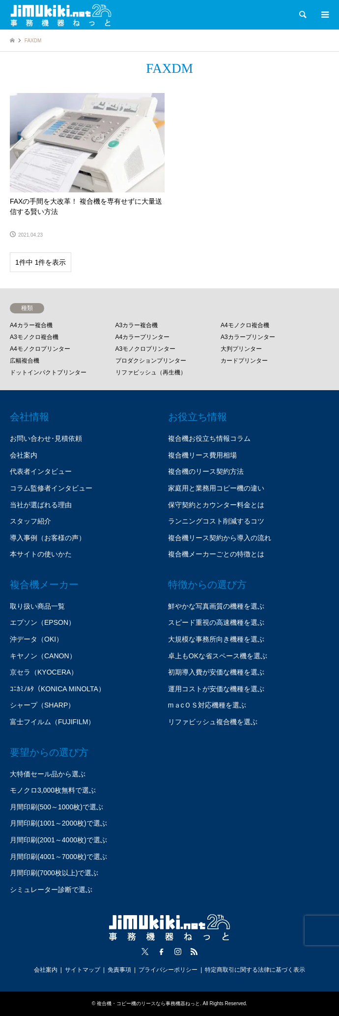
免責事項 (119, 969)
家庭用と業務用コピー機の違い (216, 488)
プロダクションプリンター (150, 360)
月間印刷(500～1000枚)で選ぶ (56, 807)
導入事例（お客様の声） (47, 538)
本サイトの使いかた (41, 554)
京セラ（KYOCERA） (44, 672)
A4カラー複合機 (31, 325)
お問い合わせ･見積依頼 (46, 438)
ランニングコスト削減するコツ (216, 521)
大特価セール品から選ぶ (47, 774)
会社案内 (23, 455)
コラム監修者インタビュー (51, 488)
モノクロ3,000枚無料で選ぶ (53, 790)
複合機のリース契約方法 (206, 471)
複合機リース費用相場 (202, 455)
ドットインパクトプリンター (48, 372)
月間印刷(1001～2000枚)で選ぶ (58, 823)
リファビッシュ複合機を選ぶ (212, 722)
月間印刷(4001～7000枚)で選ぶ (58, 857)
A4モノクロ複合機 (245, 325)
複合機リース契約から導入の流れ (219, 538)
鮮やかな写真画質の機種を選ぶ (216, 606)
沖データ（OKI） (36, 639)
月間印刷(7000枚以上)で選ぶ (54, 873)
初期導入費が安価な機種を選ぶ (216, 672)
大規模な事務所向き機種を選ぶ (216, 639)
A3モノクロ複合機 (34, 337)
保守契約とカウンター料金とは (216, 505)
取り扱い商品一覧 (37, 606)
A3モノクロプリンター (145, 348)
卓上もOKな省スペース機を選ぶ (217, 656)
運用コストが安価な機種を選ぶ (216, 689)
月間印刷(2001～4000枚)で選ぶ (58, 840)
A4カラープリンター (142, 337)
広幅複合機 (24, 360)
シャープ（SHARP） (42, 705)
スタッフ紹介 (30, 521)
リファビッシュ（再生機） (150, 372)
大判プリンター (241, 348)
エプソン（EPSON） (42, 622)
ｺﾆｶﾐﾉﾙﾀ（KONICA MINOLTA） (57, 689)
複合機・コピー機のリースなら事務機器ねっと (148, 1003)
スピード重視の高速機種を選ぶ (216, 622)
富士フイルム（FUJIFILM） (52, 722)
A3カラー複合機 (136, 325)
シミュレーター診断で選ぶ (51, 889)
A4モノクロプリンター (40, 348)
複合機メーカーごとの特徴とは (216, 554)
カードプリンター (244, 360)
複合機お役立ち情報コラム (209, 438)
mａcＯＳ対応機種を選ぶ (207, 705)
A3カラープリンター (248, 337)
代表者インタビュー (41, 471)
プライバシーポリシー (168, 969)
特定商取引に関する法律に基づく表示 (255, 969)
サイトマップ (82, 969)
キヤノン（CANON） (43, 656)
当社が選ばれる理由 (41, 505)
